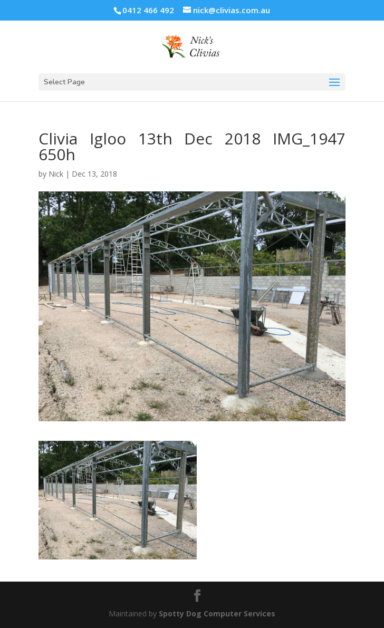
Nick (56, 174)
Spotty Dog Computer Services (217, 613)
